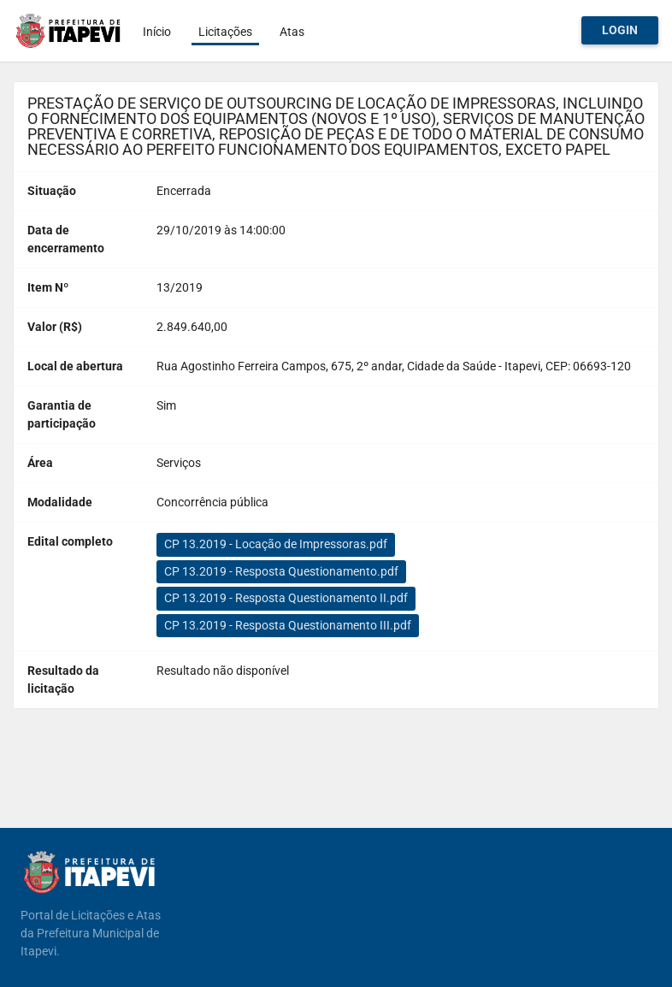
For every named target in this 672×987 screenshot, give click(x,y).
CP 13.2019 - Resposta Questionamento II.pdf (286, 598)
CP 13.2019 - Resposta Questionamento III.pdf (287, 625)
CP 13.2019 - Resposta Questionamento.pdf (281, 571)
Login (620, 30)
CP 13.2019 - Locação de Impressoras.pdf (275, 544)
